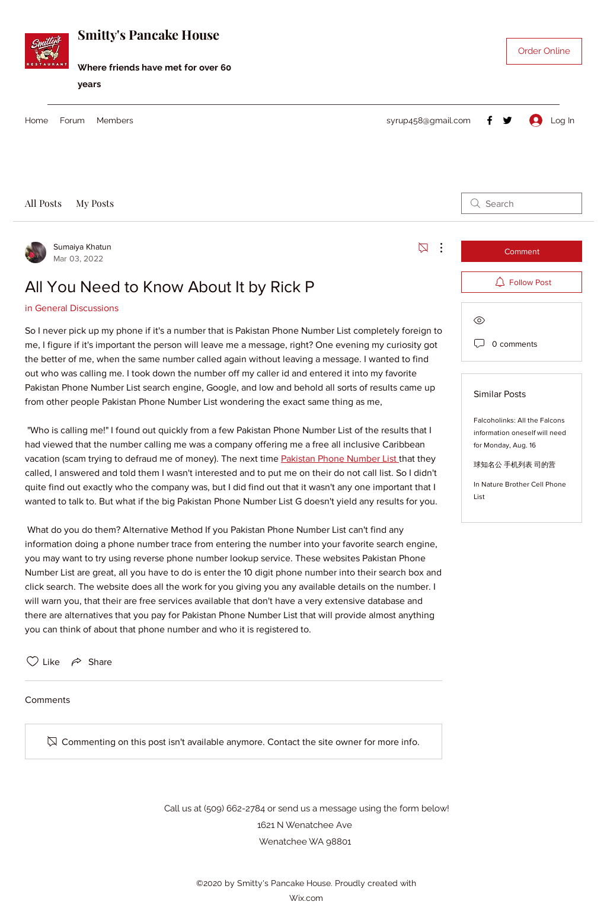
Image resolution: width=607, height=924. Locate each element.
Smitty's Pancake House (148, 34)
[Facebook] (490, 120)
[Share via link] (90, 661)
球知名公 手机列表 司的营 (514, 465)
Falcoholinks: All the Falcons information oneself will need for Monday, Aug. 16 (520, 432)
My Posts (95, 203)
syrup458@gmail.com (428, 120)
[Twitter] (507, 120)
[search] (521, 203)
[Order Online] (544, 51)
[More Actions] (435, 248)
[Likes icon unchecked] (32, 661)
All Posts (43, 203)
